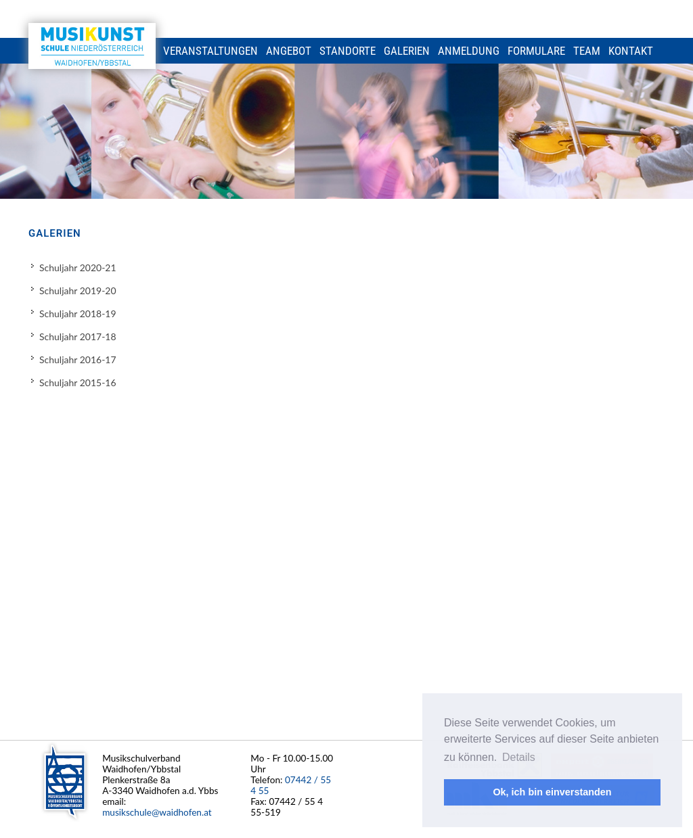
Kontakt (630, 50)
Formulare (536, 50)
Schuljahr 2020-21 (77, 267)
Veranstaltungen (210, 50)
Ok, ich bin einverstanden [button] (552, 792)
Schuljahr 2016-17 (77, 359)
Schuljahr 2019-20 (77, 290)
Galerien (407, 50)
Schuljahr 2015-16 (77, 382)
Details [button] (518, 757)
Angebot (288, 50)
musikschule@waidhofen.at (157, 812)
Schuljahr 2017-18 (77, 336)
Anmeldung (468, 50)
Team (586, 50)
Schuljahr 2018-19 (77, 313)
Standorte (347, 50)
